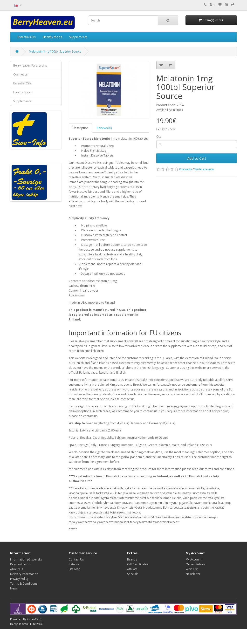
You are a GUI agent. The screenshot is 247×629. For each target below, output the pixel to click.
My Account (193, 559)
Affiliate (132, 569)
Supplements (78, 37)
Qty (158, 136)
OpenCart (34, 619)
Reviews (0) (104, 128)
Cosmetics (20, 74)
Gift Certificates (137, 564)
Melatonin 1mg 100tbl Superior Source (55, 51)
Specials (132, 574)
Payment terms (20, 564)
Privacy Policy (19, 579)
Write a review (204, 169)
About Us (16, 569)
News (14, 588)
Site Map (74, 569)
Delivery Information (24, 574)
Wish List (192, 569)
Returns (74, 564)
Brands (132, 559)
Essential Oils (26, 37)
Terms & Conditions (23, 583)
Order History (195, 564)
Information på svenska (26, 559)
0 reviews (185, 169)
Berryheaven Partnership (30, 65)
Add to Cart (196, 158)
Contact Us (76, 559)
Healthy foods (52, 37)
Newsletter (193, 574)
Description (81, 128)
